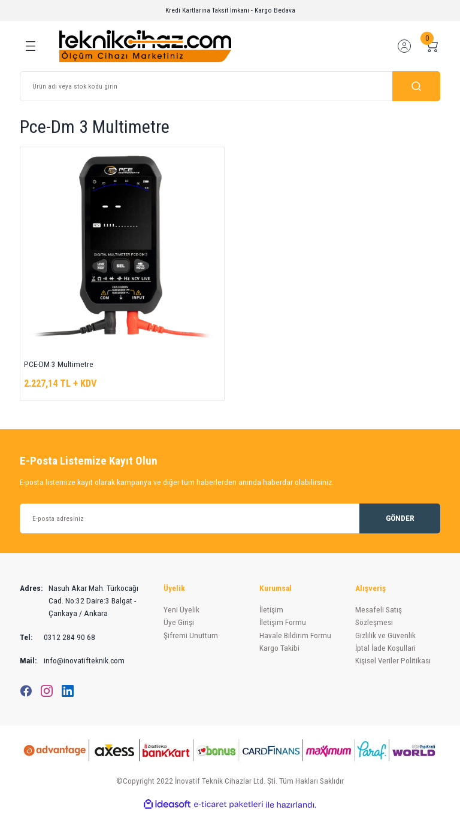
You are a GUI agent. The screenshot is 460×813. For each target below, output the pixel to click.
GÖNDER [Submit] (400, 518)
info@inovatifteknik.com (72, 660)
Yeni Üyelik (181, 609)
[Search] (230, 86)
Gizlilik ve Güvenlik (385, 635)
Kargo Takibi (279, 648)
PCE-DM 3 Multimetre (58, 364)
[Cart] (431, 46)
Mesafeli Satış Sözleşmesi (378, 616)
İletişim (271, 609)
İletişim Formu (282, 622)
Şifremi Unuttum (191, 635)
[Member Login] (404, 46)
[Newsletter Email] (230, 518)
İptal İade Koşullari (385, 648)
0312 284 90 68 (57, 637)
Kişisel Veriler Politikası (393, 660)
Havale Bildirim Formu (295, 635)
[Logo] (145, 45)
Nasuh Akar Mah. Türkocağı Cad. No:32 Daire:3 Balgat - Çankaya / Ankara (79, 601)
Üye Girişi (179, 622)
